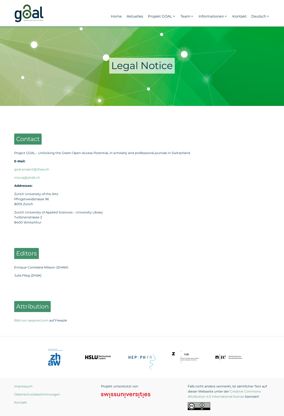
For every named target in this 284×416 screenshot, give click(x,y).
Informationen (213, 16)
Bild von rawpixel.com (31, 320)
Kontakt (239, 16)
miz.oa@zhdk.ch (27, 177)
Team (187, 16)
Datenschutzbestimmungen (37, 394)
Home (116, 16)
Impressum (23, 386)
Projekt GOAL (162, 16)
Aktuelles (135, 16)
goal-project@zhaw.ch (31, 169)
